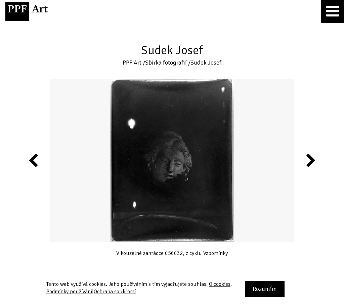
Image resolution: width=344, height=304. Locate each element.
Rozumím (265, 289)
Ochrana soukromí (115, 291)
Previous (33, 160)
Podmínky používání (69, 291)
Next (310, 160)
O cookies (219, 284)
